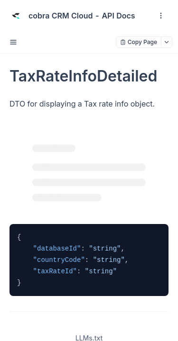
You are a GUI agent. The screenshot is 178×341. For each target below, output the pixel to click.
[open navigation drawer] (161, 15)
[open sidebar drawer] (13, 42)
